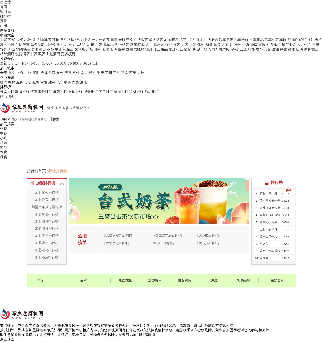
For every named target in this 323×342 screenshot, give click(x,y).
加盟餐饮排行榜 (47, 192)
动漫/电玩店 (139, 44)
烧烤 (79, 40)
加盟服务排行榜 (47, 228)
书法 (191, 40)
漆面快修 (7, 44)
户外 (237, 44)
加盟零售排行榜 (47, 235)
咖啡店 (45, 40)
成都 (44, 73)
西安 (132, 73)
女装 (176, 44)
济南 (124, 73)
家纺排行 (121, 92)
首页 (3, 7)
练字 (183, 40)
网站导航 (7, 30)
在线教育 (141, 40)
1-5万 (26, 63)
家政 (262, 44)
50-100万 (74, 63)
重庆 (100, 73)
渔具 (149, 49)
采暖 (283, 49)
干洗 (245, 44)
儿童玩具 (110, 44)
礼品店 (68, 49)
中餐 (3, 40)
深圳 (35, 73)
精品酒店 (7, 54)
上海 (19, 73)
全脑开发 (125, 40)
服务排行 (90, 92)
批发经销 (137, 49)
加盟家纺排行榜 (47, 243)
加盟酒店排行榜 (47, 257)
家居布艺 (176, 49)
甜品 (35, 40)
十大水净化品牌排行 (117, 243)
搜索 (56, 119)
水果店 (56, 49)
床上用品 (160, 49)
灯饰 (251, 49)
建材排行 (136, 92)
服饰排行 (75, 92)
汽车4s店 (272, 40)
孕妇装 (123, 44)
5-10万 (36, 63)
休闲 (201, 44)
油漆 (275, 49)
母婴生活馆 (85, 44)
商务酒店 (311, 49)
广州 (27, 73)
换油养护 (314, 40)
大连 (140, 73)
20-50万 (61, 63)
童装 (217, 44)
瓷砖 (235, 49)
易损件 (293, 40)
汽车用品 (256, 40)
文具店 (79, 49)
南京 (84, 73)
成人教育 (156, 40)
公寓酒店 (38, 54)
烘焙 (3, 143)
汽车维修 (241, 40)
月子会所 (53, 44)
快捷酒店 (22, 54)
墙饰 (259, 49)
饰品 (168, 44)
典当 (11, 49)
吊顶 (291, 49)
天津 (68, 73)
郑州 (108, 73)
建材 (52, 82)
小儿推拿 (68, 44)
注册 (3, 26)
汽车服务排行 (41, 92)
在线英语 (211, 40)
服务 (19, 82)
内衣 (225, 44)
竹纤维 (217, 49)
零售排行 (106, 92)
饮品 (87, 40)
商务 (209, 44)
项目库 (5, 11)
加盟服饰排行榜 (47, 221)
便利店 (99, 49)
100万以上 (90, 63)
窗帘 (187, 49)
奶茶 (3, 129)
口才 (199, 40)
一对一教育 (100, 40)
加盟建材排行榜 (47, 250)
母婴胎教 (38, 44)
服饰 (35, 82)
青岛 (116, 73)
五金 (243, 49)
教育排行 (22, 92)
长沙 (92, 73)
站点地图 (7, 96)
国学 (114, 40)
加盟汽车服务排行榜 (47, 207)
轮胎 (302, 40)
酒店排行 (151, 92)
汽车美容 (226, 40)
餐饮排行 (7, 92)
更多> (62, 183)
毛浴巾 (197, 49)
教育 (11, 82)
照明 (299, 49)
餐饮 (3, 82)
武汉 (52, 73)
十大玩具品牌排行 (162, 243)
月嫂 (98, 44)
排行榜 (5, 16)
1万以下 (14, 63)
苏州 (76, 73)
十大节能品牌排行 (208, 235)
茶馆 (55, 40)
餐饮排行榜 (57, 171)
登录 (3, 21)
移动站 (5, 2)
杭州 (60, 73)
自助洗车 (22, 44)
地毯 (207, 49)
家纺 (75, 82)
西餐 (11, 40)
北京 (11, 73)
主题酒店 (53, 54)
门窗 (267, 49)
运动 (192, 44)
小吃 (27, 40)
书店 (109, 49)
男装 (184, 44)
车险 (283, 40)
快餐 (19, 40)
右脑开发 (171, 40)
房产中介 (289, 44)
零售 (44, 82)
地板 (227, 49)
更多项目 (68, 54)
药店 (89, 49)
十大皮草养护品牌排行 (118, 235)
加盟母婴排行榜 (47, 214)
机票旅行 (273, 44)
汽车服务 (64, 82)
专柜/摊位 (121, 49)
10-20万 (48, 63)
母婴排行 (60, 92)
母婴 (27, 82)
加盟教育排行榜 (47, 200)
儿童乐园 (157, 44)
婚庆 (254, 44)
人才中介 (304, 44)
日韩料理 (67, 40)
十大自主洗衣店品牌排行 (166, 235)
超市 (46, 49)
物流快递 (23, 49)
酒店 (83, 82)
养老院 (36, 49)
